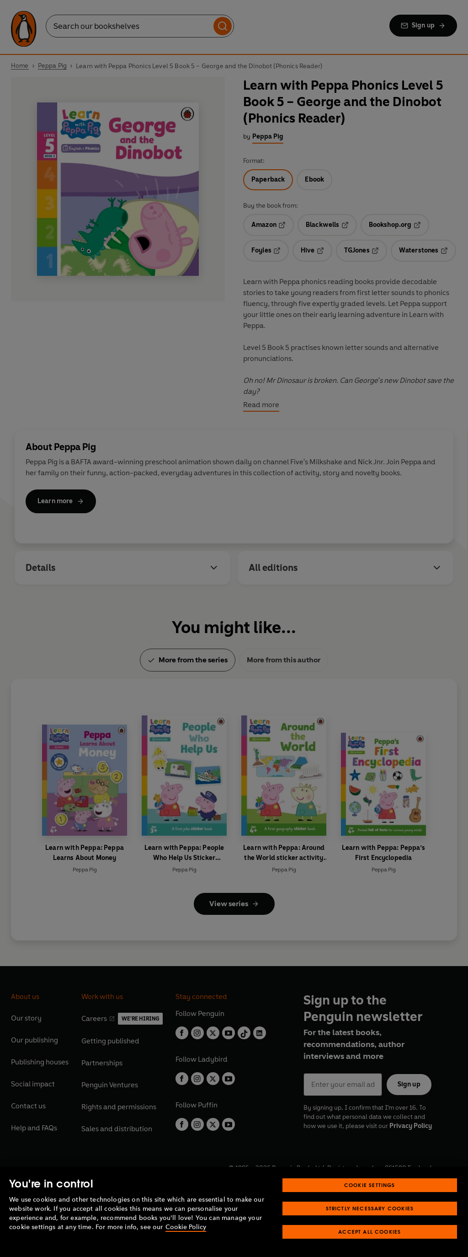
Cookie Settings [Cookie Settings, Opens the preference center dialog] (369, 1185)
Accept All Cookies (369, 1231)
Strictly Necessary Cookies (370, 1208)
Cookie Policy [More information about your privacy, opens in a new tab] (185, 1227)
